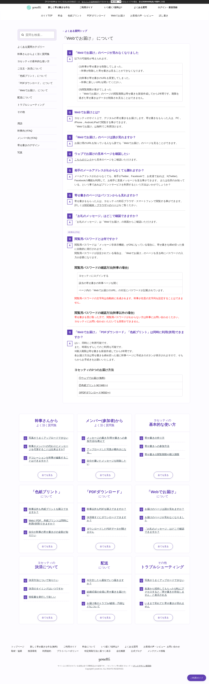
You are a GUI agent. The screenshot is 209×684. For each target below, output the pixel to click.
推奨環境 (32, 651)
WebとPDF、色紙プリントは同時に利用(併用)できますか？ (48, 522)
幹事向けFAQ (74, 232)
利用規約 (46, 651)
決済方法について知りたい (43, 580)
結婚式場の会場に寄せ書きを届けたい (106, 593)
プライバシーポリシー (68, 651)
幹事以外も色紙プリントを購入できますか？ (48, 511)
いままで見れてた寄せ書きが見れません (164, 605)
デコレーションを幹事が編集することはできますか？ (48, 459)
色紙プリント (75, 15)
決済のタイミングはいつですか (46, 588)
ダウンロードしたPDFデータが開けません (106, 530)
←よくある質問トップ (74, 31)
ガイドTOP (47, 15)
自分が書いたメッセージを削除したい (106, 462)
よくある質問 (131, 646)
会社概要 (120, 651)
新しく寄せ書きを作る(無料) (44, 646)
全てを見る (47, 475)
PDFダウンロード (96, 15)
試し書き (163, 15)
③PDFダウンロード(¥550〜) (94, 392)
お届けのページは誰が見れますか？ (164, 509)
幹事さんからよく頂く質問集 (33, 54)
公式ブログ (136, 651)
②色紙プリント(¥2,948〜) (93, 385)
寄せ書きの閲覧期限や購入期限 (162, 454)
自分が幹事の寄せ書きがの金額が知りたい (48, 534)
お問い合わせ (173, 646)
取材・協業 (16, 651)
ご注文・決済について (29, 68)
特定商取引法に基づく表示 (97, 651)
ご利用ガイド (69, 646)
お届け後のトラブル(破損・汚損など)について (106, 605)
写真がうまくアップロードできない (48, 438)
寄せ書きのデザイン (28, 145)
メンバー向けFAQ (27, 138)
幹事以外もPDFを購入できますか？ (106, 509)
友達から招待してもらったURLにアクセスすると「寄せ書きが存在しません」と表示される (164, 591)
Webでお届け (118, 15)
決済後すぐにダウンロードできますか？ (106, 519)
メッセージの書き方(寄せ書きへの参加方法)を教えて (107, 439)
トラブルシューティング (31, 104)
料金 (60, 15)
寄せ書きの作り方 (154, 438)
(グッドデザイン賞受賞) (142, 666)
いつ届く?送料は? (110, 646)
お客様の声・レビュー (142, 15)
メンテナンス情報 (156, 651)
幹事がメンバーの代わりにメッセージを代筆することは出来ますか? (48, 448)
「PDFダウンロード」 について (35, 83)
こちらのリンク (83, 159)
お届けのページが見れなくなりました (164, 519)
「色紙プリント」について (32, 75)
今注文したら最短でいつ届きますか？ (105, 582)
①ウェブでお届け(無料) (92, 378)
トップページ (17, 646)
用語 (19, 123)
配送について (24, 97)
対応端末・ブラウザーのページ (101, 205)
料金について (88, 646)
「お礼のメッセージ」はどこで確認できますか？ (164, 530)
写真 (19, 152)
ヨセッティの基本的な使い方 (33, 61)
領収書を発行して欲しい (42, 597)
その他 (21, 112)
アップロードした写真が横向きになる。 (106, 451)
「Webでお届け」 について (32, 90)
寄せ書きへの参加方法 (157, 446)
